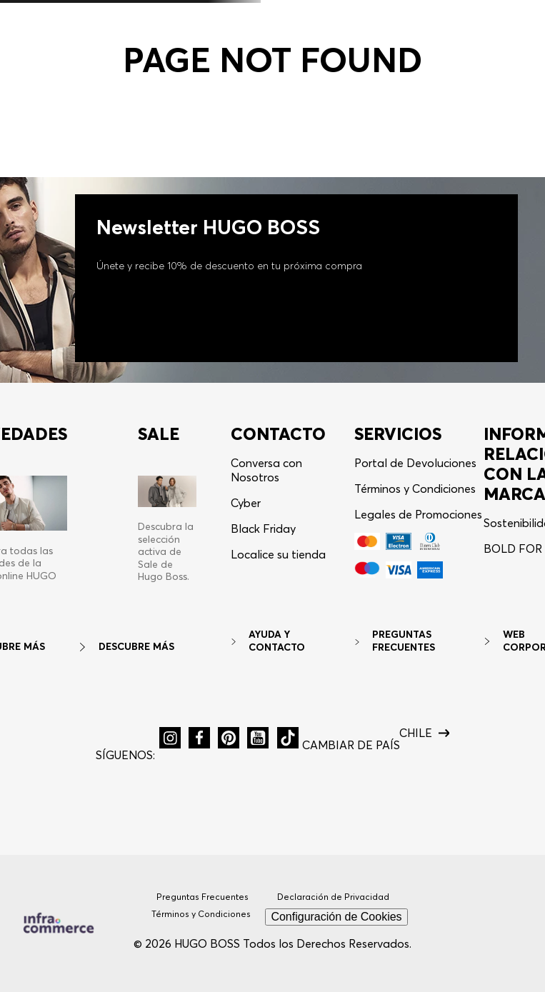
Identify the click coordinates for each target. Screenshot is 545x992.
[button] (170, 737)
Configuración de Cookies (336, 917)
